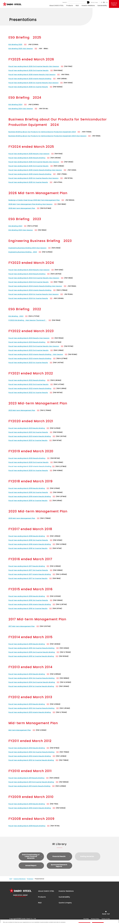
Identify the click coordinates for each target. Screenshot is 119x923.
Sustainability (102, 5)
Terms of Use (106, 918)
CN (107, 2)
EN (104, 2)
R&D (77, 5)
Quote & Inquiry (65, 902)
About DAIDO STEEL (56, 5)
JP (101, 2)
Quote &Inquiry (114, 4)
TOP (10, 879)
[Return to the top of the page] (106, 913)
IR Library (30, 879)
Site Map (86, 918)
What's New (94, 2)
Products (69, 5)
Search (88, 2)
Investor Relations (88, 5)
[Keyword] (77, 2)
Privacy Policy (95, 918)
